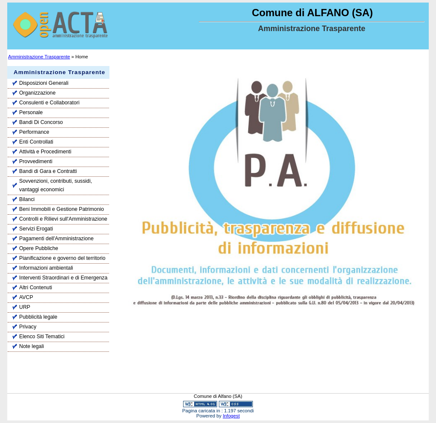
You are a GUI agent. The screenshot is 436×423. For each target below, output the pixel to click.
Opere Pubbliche (38, 248)
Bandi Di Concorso (41, 122)
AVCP (26, 297)
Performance (34, 132)
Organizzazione (37, 93)
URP (24, 307)
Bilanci (26, 199)
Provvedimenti (35, 161)
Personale (31, 112)
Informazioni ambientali (46, 268)
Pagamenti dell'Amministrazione (56, 239)
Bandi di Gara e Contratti (48, 171)
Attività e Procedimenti (45, 152)
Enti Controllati (36, 142)
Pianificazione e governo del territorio (62, 258)
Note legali (31, 346)
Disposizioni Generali (44, 83)
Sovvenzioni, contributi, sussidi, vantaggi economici (55, 185)
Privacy (27, 327)
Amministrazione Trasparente (39, 56)
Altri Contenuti (35, 288)
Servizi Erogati (36, 229)
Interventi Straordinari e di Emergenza (63, 278)
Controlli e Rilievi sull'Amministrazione (63, 219)
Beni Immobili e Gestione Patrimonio (61, 209)
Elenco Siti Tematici (42, 337)
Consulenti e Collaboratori (49, 103)
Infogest (231, 415)
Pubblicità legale (38, 317)
